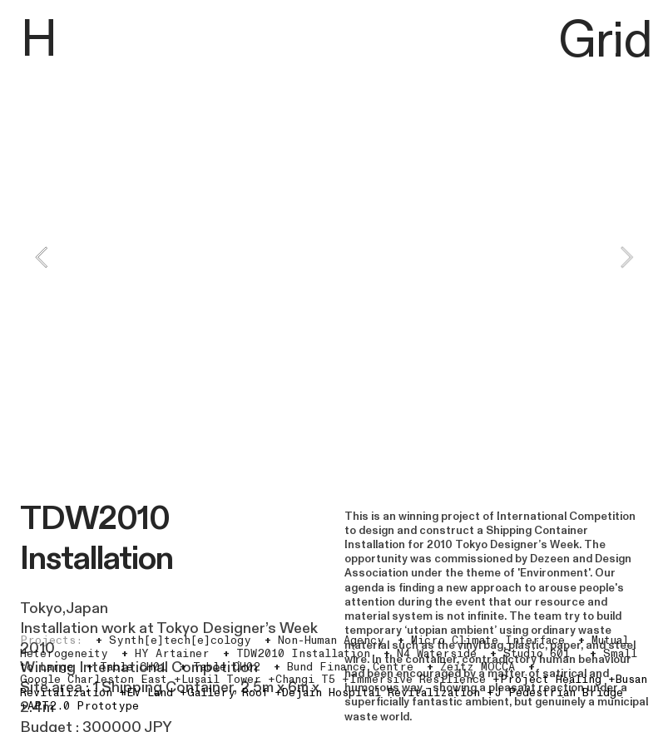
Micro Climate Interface (481, 640)
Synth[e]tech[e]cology (173, 640)
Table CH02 (220, 667)
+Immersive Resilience (414, 679)
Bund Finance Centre (343, 667)
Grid (605, 41)
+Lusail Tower (217, 679)
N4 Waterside (430, 653)
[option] (334, 257)
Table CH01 (126, 667)
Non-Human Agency (324, 640)
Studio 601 (530, 653)
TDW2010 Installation (296, 653)
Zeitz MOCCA (471, 667)
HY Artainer (165, 653)
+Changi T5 (301, 679)
